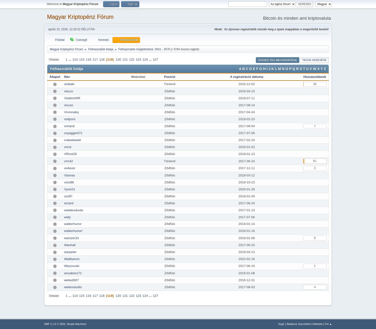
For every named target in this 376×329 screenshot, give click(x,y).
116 (88, 59)
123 (138, 59)
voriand (69, 126)
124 (145, 59)
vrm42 (68, 161)
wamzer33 (71, 238)
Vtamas (69, 175)
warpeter (70, 252)
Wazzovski (71, 266)
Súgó (281, 324)
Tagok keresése (314, 60)
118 (102, 59)
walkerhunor (73, 224)
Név (67, 77)
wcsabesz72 (73, 273)
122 (131, 59)
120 (118, 59)
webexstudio (73, 287)
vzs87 (68, 196)
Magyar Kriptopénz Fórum (80, 16)
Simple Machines (76, 324)
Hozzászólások (314, 77)
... (70, 59)
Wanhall (70, 245)
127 (155, 59)
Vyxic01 (69, 189)
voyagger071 (73, 133)
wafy (67, 217)
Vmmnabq (71, 112)
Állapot (54, 77)
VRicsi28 (70, 154)
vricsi (67, 147)
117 (95, 59)
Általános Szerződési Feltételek (305, 324)
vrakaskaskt (72, 140)
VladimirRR (72, 98)
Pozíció (169, 77)
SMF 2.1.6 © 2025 (54, 324)
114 (75, 59)
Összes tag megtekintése (277, 60)
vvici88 (69, 182)
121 (125, 59)
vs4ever (69, 168)
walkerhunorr (73, 231)
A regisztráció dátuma (246, 77)
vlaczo (68, 91)
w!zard (68, 203)
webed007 (71, 280)
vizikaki (69, 84)
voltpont (69, 119)
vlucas (68, 105)
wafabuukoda (73, 210)
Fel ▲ (328, 324)
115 (81, 59)
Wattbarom (72, 259)
